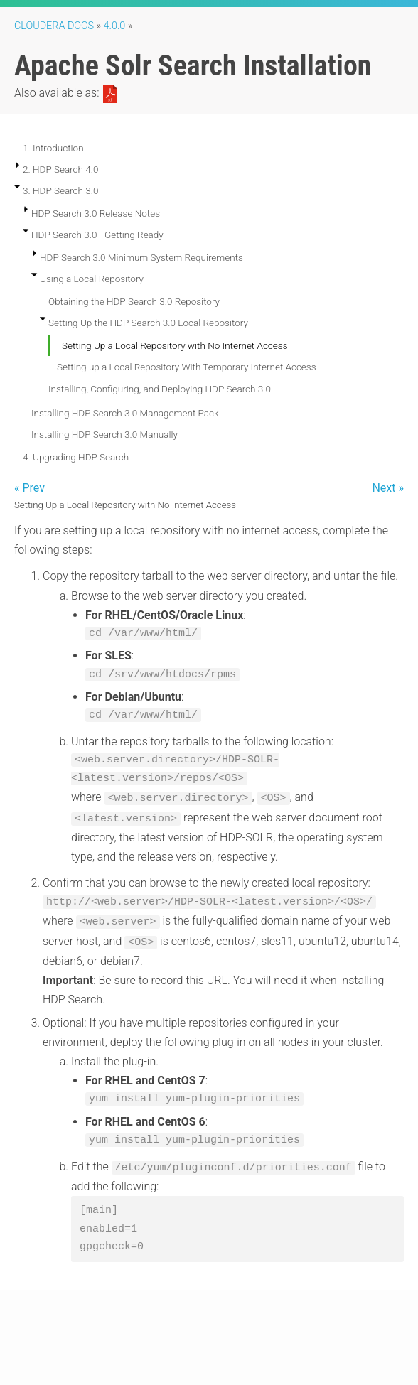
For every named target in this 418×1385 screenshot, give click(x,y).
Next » (388, 488)
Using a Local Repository (92, 278)
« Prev (29, 488)
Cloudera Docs (54, 26)
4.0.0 (115, 26)
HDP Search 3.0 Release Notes (95, 213)
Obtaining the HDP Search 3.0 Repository (134, 301)
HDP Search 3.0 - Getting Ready (97, 234)
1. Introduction (53, 147)
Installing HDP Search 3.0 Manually (104, 434)
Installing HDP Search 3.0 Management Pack (125, 413)
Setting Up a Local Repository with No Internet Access (175, 345)
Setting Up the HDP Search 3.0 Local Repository (148, 322)
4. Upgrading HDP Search (76, 457)
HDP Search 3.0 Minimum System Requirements (141, 257)
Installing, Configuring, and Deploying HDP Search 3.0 (159, 388)
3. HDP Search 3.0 (60, 190)
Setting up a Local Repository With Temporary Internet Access (186, 366)
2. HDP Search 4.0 (60, 169)
